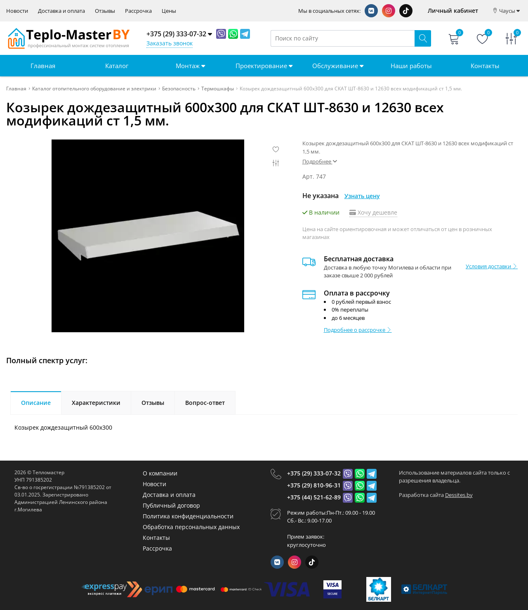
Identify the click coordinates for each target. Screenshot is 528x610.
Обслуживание (337, 65)
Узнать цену (362, 196)
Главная (43, 65)
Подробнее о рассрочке (358, 329)
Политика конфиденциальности (188, 516)
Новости (17, 11)
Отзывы (105, 11)
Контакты (485, 65)
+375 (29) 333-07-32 (314, 473)
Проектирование (264, 65)
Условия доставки (492, 266)
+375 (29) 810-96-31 (314, 485)
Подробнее (319, 161)
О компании (160, 473)
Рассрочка (138, 11)
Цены (169, 11)
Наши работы (411, 65)
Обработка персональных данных (191, 527)
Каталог (116, 65)
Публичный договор (171, 505)
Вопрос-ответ (205, 403)
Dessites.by (459, 495)
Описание (36, 403)
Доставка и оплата (61, 11)
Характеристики (96, 403)
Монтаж (190, 65)
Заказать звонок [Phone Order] (169, 43)
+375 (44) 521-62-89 (314, 497)
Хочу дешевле (373, 212)
